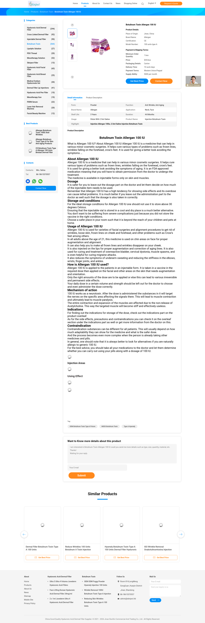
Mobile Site (28, 600)
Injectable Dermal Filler (41, 39)
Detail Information (74, 98)
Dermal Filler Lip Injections (41, 88)
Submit (81, 475)
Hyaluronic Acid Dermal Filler (41, 29)
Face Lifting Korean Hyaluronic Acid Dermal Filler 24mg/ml (62, 592)
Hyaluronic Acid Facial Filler (41, 68)
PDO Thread (41, 53)
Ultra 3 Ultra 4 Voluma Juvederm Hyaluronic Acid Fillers (63, 583)
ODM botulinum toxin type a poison (82, 426)
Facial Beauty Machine (41, 113)
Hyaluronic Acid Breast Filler (41, 75)
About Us (28, 589)
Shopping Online (130, 3)
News (26, 592)
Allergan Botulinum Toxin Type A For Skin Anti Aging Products (44, 141)
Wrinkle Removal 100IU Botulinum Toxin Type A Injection (97, 592)
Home (26, 581)
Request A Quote (171, 3)
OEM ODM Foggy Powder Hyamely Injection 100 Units (95, 583)
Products (27, 585)
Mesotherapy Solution (41, 58)
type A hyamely (129, 426)
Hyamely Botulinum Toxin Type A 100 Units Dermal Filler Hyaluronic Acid (120, 550)
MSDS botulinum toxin (110, 426)
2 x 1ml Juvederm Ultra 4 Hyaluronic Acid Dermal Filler (61, 600)
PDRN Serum (41, 102)
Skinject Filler (41, 62)
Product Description (94, 98)
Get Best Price (137, 81)
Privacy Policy (29, 603)
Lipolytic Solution (41, 48)
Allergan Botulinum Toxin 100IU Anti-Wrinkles (43, 132)
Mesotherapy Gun (41, 97)
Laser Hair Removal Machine (41, 108)
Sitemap (27, 596)
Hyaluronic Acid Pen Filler (41, 92)
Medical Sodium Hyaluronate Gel (41, 82)
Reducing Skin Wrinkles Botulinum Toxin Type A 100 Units (95, 602)
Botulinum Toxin (41, 44)
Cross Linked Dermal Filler (41, 34)
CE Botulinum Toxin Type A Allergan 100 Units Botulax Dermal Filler (46, 150)
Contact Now (41, 188)
